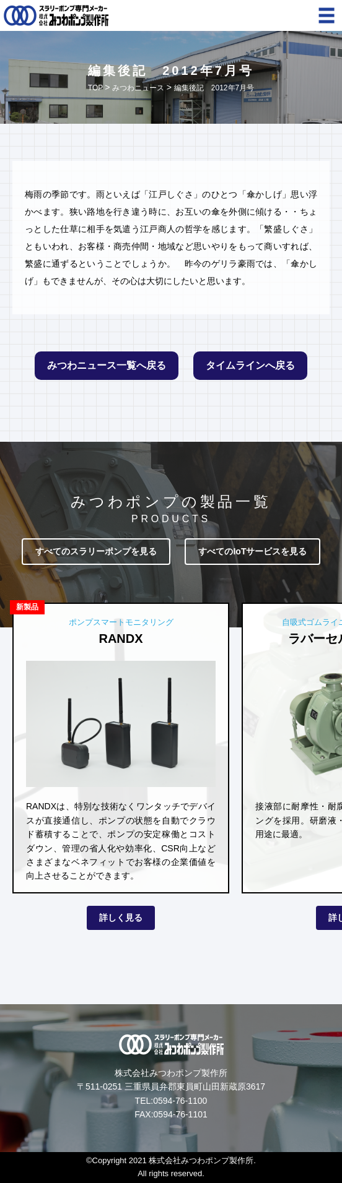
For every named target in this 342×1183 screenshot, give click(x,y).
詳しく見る (120, 918)
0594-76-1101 (181, 1114)
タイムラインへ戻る (250, 365)
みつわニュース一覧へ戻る (106, 365)
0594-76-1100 (180, 1101)
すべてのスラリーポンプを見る (96, 551)
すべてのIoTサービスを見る (252, 551)
